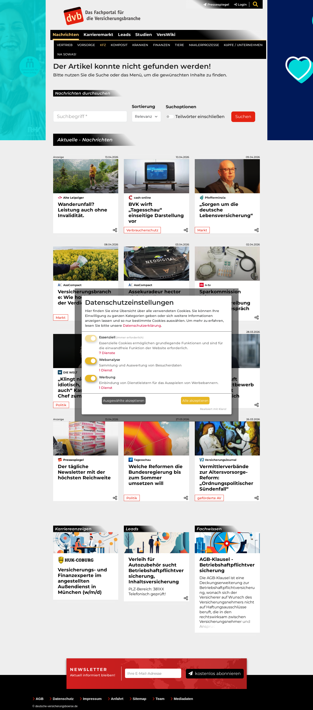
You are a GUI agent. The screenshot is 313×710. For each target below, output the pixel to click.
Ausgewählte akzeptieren (123, 400)
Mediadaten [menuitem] (181, 699)
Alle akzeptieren (195, 400)
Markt (202, 230)
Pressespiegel (216, 4)
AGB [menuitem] (38, 699)
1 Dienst (105, 370)
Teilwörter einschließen (195, 116)
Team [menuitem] (158, 699)
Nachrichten (66, 34)
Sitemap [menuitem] (137, 699)
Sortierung (143, 106)
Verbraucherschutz (142, 230)
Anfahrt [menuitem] (115, 699)
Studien (143, 34)
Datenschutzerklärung (142, 325)
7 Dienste (107, 353)
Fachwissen (209, 529)
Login (240, 4)
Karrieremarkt (98, 34)
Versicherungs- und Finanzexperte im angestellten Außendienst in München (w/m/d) (82, 581)
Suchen (243, 116)
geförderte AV (209, 498)
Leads (124, 34)
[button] (115, 229)
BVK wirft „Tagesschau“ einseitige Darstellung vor (156, 212)
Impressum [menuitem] (91, 699)
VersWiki (166, 34)
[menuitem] (214, 4)
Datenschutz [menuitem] (61, 699)
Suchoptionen (181, 106)
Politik (61, 405)
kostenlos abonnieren (214, 673)
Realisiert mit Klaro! (213, 409)
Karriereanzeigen (73, 529)
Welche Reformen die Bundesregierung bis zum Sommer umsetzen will (156, 475)
